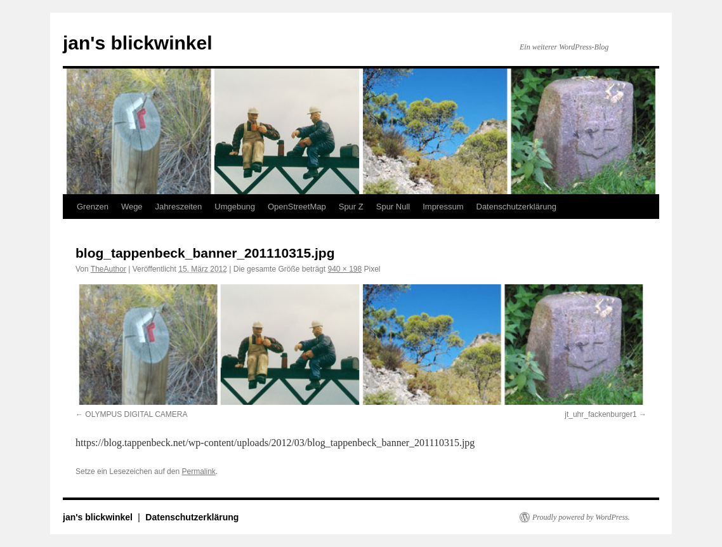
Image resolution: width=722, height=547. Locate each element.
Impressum (443, 206)
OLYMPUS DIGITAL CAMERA (136, 414)
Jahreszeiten (178, 206)
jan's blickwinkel (138, 42)
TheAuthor (108, 269)
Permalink (198, 471)
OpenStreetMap (297, 206)
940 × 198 (344, 269)
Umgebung (234, 206)
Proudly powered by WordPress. (581, 517)
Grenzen (92, 206)
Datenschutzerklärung (516, 206)
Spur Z (351, 206)
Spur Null (393, 206)
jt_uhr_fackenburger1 (600, 414)
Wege (132, 206)
